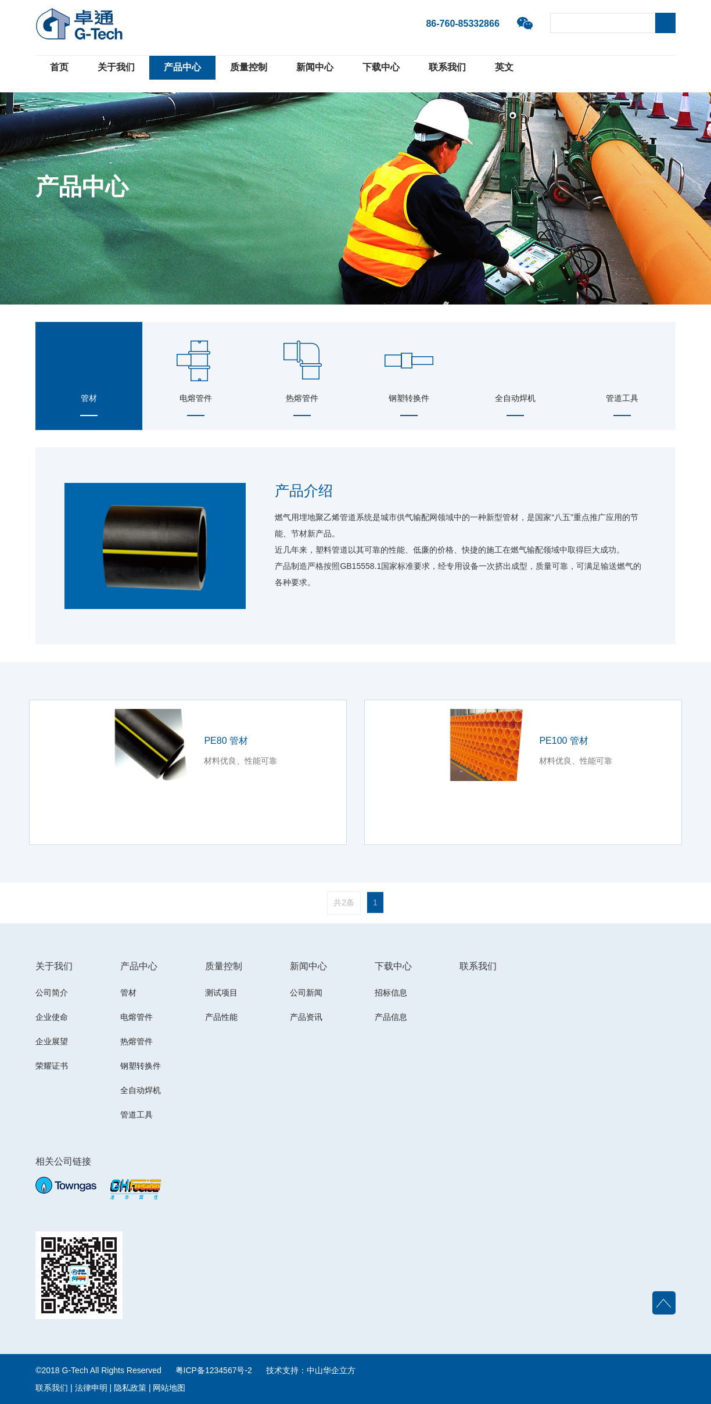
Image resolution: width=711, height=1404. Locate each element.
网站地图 (169, 1387)
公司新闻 (306, 992)
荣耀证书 (51, 1065)
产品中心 (182, 67)
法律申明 (91, 1387)
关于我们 (116, 67)
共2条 (343, 902)
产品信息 (391, 1017)
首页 (59, 67)
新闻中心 (314, 67)
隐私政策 (130, 1387)
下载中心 (381, 67)
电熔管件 (136, 1017)
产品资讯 (306, 1017)
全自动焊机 (140, 1090)
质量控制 (248, 67)
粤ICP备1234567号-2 (213, 1370)
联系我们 (447, 67)
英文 (504, 67)
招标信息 (391, 992)
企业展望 (51, 1041)
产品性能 (221, 1017)
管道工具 (136, 1114)
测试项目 (221, 992)
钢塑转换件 (140, 1065)
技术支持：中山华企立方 (311, 1370)
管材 (128, 992)
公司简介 (51, 992)
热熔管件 (136, 1041)
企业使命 (51, 1017)
